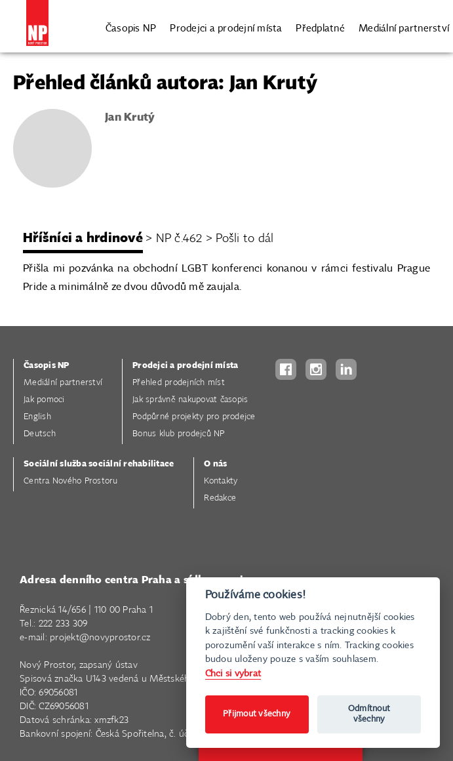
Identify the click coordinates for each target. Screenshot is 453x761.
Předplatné (320, 28)
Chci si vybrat (233, 673)
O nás (215, 464)
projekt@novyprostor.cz (100, 637)
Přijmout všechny (256, 714)
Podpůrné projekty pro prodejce (194, 417)
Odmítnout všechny (369, 714)
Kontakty (220, 481)
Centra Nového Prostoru (71, 481)
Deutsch (40, 434)
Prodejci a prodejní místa (226, 28)
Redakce (220, 498)
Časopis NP (131, 28)
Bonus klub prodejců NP (178, 434)
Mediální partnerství (404, 28)
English (37, 417)
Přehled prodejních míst (178, 383)
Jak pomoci (44, 400)
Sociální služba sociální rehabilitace (99, 464)
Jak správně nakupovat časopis (190, 400)
